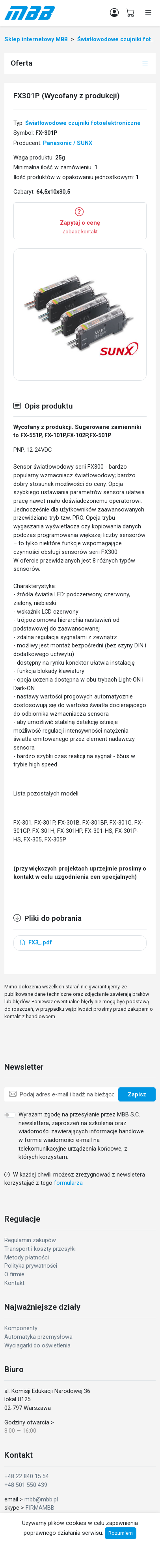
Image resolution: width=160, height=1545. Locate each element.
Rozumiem (120, 1533)
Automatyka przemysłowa (38, 1337)
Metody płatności (26, 1257)
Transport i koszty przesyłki (40, 1249)
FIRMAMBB (40, 1508)
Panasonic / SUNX (67, 143)
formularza (68, 1183)
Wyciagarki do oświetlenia (37, 1345)
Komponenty (20, 1328)
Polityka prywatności (30, 1266)
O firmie (14, 1274)
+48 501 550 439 (25, 1485)
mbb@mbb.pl (41, 1499)
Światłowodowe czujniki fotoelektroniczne (83, 123)
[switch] (10, 1115)
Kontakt (14, 1283)
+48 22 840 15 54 (26, 1476)
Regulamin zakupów (30, 1240)
